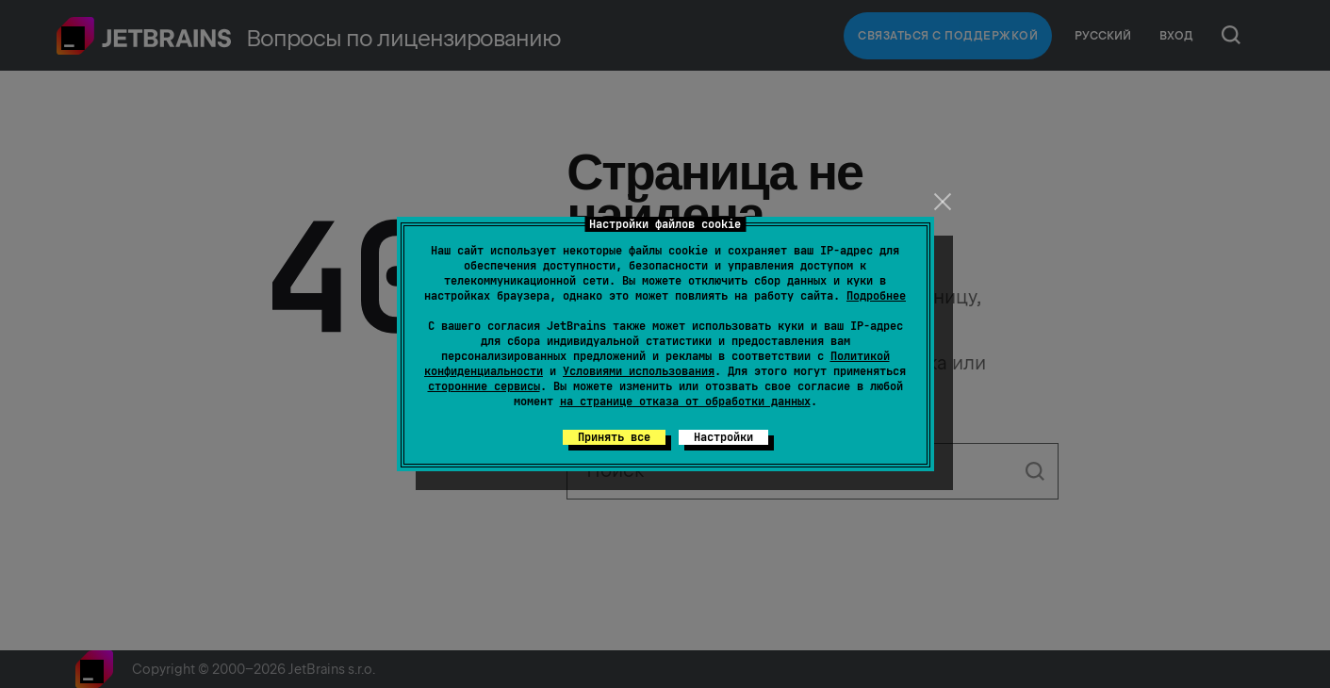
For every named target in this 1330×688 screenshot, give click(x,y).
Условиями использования (638, 371)
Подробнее (876, 295)
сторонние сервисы (484, 386)
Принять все (614, 437)
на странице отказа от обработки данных (685, 401)
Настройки (723, 437)
